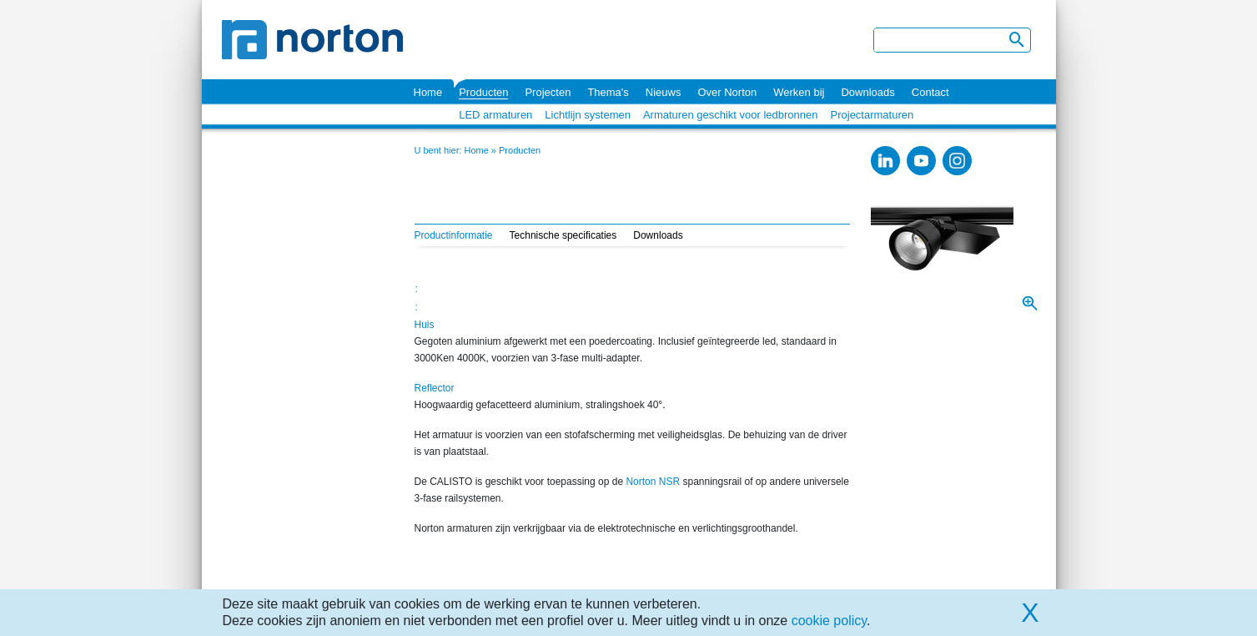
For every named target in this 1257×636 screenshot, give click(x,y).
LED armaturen (495, 115)
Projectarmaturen (872, 115)
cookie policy (829, 620)
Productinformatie (454, 235)
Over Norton (727, 92)
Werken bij (798, 92)
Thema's (607, 92)
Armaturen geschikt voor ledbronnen (730, 115)
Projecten (548, 92)
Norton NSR (654, 481)
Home (428, 92)
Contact (930, 92)
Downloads (867, 92)
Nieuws (663, 92)
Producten (483, 92)
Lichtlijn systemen (588, 115)
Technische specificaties (563, 235)
